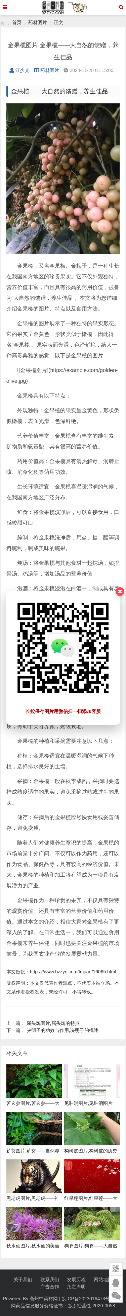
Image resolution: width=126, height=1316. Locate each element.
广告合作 (49, 1286)
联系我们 (49, 1279)
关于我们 (22, 1279)
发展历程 (76, 1279)
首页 (17, 22)
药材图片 (37, 22)
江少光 (19, 70)
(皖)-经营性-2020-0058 (91, 1305)
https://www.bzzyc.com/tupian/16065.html (73, 971)
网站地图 (103, 1279)
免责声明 (76, 1286)
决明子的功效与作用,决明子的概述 (62, 1030)
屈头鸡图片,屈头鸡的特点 (53, 1023)
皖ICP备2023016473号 (86, 1298)
